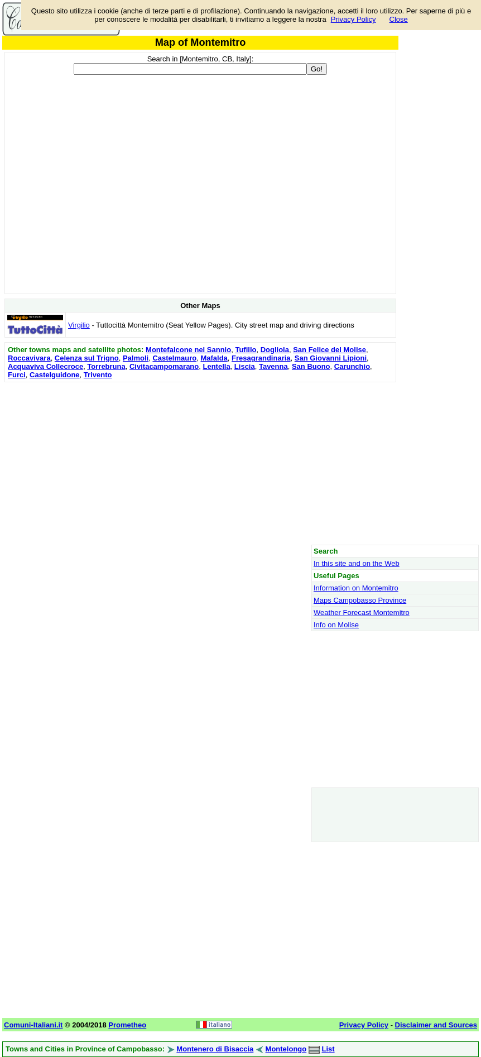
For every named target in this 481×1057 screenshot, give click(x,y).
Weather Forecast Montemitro (362, 612)
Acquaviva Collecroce (45, 366)
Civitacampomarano (164, 366)
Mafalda (213, 358)
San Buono (311, 366)
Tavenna (273, 366)
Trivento (98, 375)
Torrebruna (106, 366)
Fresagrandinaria (261, 358)
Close (398, 19)
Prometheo (127, 1025)
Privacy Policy (353, 19)
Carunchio (352, 366)
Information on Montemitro (356, 588)
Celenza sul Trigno (87, 358)
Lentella (216, 366)
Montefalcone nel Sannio (188, 349)
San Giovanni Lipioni (331, 358)
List (327, 1049)
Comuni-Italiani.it (33, 1025)
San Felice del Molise (329, 349)
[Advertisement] (200, 463)
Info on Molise (336, 625)
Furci (17, 375)
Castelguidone (55, 375)
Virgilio (79, 325)
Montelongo (286, 1049)
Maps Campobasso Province (360, 600)
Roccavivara (29, 358)
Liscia (244, 366)
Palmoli (135, 358)
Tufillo (245, 349)
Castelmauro (174, 358)
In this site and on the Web (357, 563)
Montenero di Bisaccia (214, 1049)
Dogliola (275, 349)
